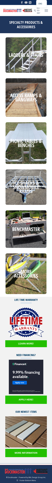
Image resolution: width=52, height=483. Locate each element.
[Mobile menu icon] (46, 10)
